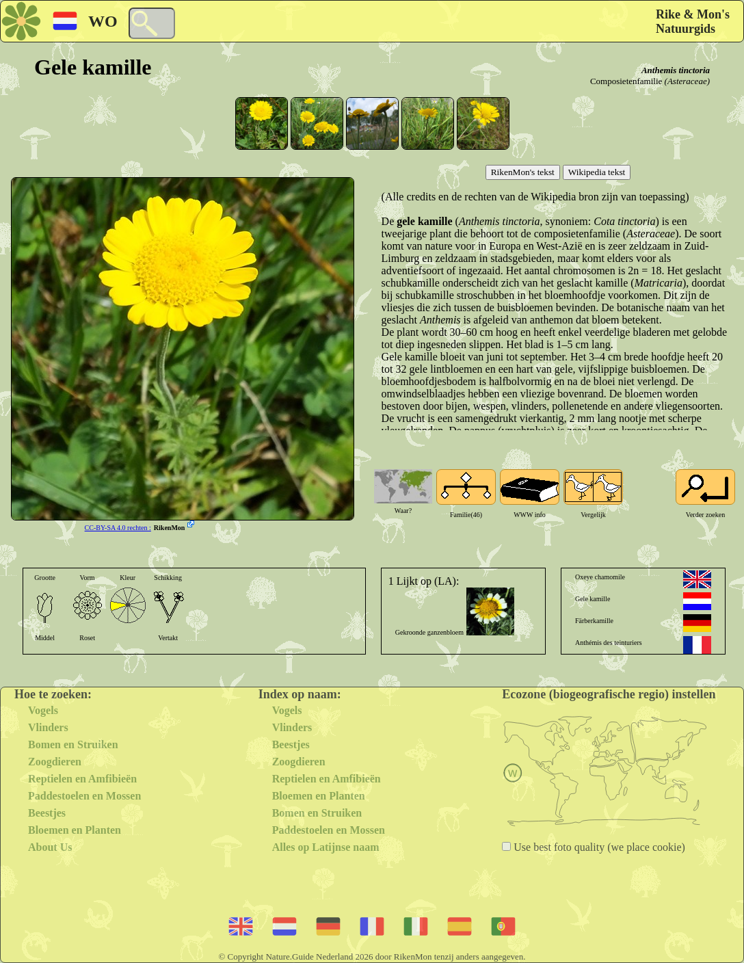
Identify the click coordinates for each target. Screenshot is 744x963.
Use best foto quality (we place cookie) (598, 847)
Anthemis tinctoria (675, 70)
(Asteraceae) (687, 81)
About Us (50, 847)
